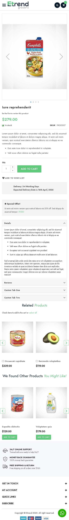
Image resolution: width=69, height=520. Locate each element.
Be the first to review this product (15, 113)
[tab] (34, 223)
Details (7, 223)
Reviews (8, 282)
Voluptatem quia (44, 426)
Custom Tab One (12, 290)
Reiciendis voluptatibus (50, 361)
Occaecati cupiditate (15, 361)
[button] (7, 56)
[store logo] (15, 5)
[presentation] (2, 342)
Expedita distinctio (11, 426)
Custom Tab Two (12, 297)
